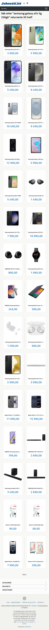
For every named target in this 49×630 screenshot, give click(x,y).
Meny (4, 8)
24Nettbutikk (28, 626)
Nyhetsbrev (40, 602)
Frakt (8, 602)
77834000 (33, 606)
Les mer (19, 622)
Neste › (24, 574)
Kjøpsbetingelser (15, 602)
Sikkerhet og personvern (29, 602)
